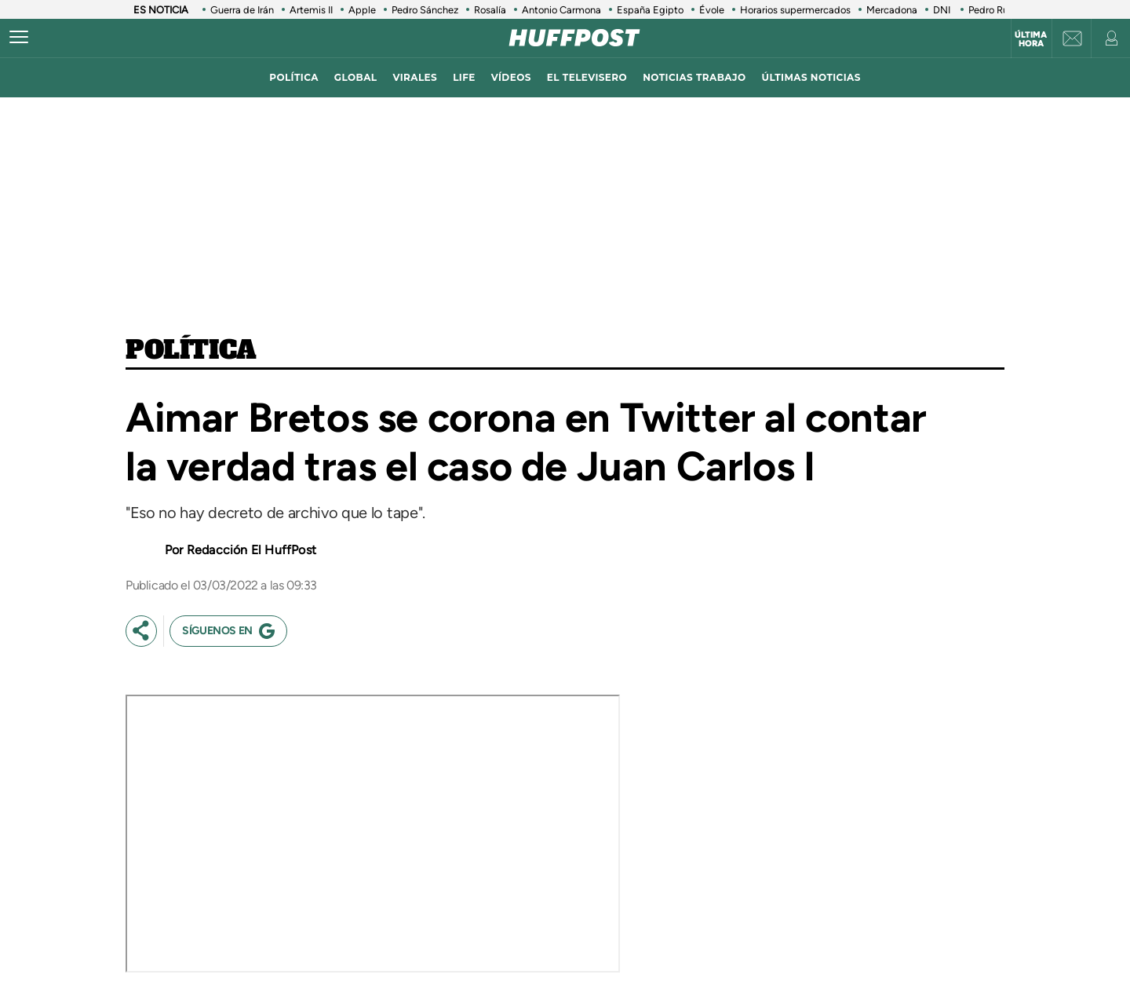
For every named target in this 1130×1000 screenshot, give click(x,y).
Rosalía (490, 10)
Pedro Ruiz (991, 10)
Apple (362, 10)
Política (191, 350)
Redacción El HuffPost (251, 549)
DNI (943, 10)
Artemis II (311, 10)
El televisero (587, 77)
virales (414, 77)
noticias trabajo (694, 77)
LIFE (464, 77)
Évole (711, 10)
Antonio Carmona (561, 10)
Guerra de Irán (242, 10)
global (355, 77)
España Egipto (650, 10)
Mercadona (891, 10)
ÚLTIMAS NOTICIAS (811, 77)
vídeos (511, 77)
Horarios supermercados (795, 10)
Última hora (1031, 39)
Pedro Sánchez (425, 10)
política (294, 77)
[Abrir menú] (18, 37)
